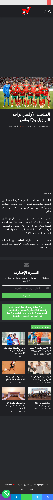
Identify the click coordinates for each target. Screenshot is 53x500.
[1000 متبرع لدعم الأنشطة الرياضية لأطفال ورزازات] (39, 338)
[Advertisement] (26, 46)
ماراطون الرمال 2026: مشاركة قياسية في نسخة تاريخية (15, 405)
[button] (6, 494)
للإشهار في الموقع (26, 489)
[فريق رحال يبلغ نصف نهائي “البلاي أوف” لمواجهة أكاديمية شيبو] (13, 338)
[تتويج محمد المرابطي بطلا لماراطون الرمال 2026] (39, 367)
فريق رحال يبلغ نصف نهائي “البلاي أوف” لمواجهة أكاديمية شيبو (14, 350)
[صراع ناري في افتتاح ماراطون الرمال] (39, 393)
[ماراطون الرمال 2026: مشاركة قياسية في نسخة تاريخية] (13, 393)
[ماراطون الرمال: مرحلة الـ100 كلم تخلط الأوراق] (13, 367)
